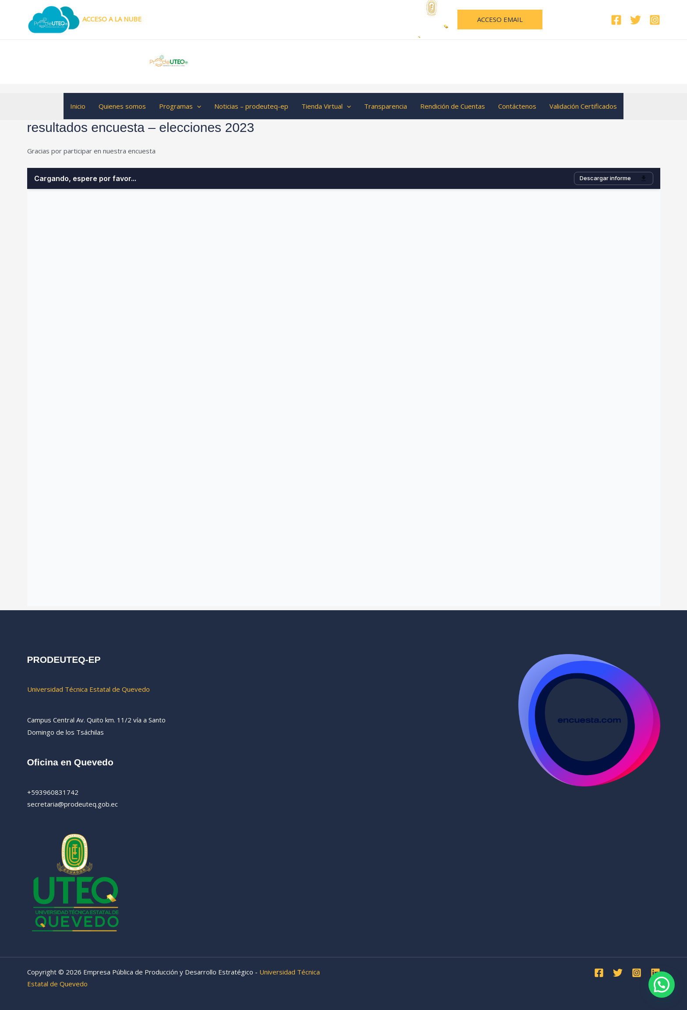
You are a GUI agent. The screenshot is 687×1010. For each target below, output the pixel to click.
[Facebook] (616, 19)
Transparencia (385, 106)
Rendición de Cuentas (452, 106)
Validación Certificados (583, 106)
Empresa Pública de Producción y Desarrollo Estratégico (367, 61)
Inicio (77, 106)
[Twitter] (635, 19)
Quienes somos (122, 106)
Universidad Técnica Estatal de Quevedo (322, 19)
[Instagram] (654, 19)
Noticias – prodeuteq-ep (251, 106)
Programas (180, 106)
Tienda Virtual (326, 106)
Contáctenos (517, 106)
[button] (499, 19)
